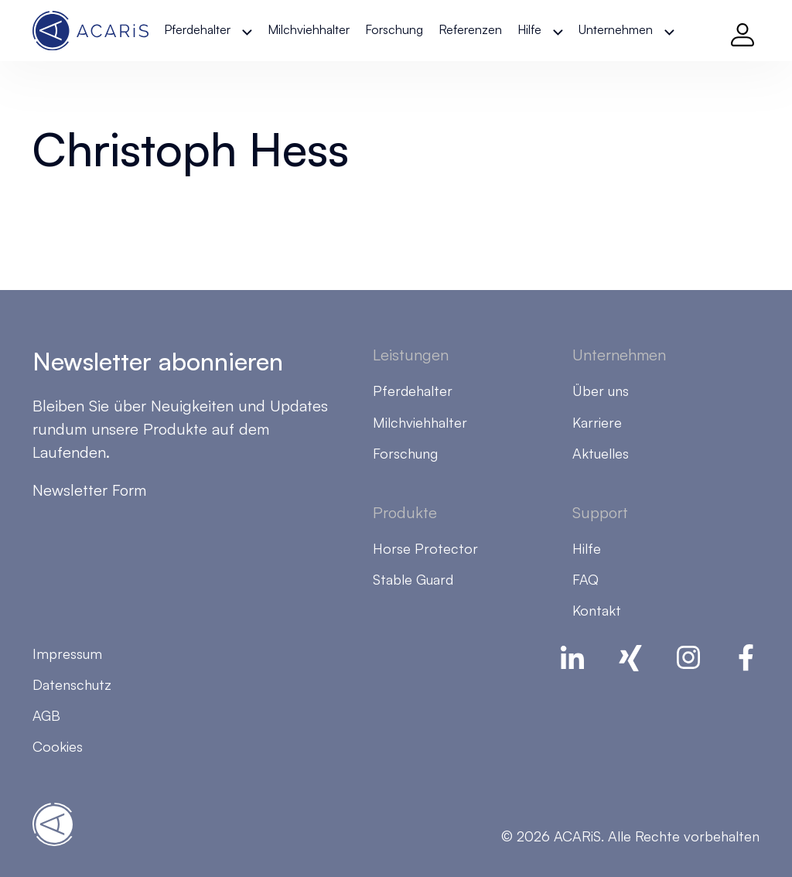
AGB (46, 715)
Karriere (597, 422)
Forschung (394, 29)
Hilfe (529, 29)
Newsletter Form (89, 490)
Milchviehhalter (309, 29)
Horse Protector (425, 548)
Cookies (57, 746)
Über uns (600, 390)
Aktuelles (600, 453)
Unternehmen (616, 29)
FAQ (585, 579)
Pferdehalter (197, 29)
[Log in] (742, 31)
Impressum (67, 653)
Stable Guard (413, 579)
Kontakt (596, 610)
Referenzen (470, 29)
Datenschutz (71, 684)
